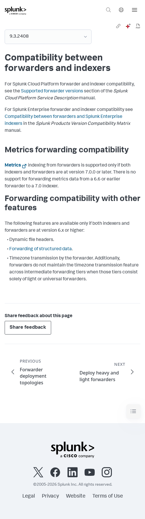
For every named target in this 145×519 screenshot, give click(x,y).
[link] (118, 26)
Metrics (13, 165)
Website (75, 496)
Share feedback (28, 327)
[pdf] (138, 26)
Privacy (50, 496)
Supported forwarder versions (52, 91)
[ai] (128, 26)
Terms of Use (107, 496)
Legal (28, 496)
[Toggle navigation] (133, 411)
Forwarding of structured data (40, 249)
